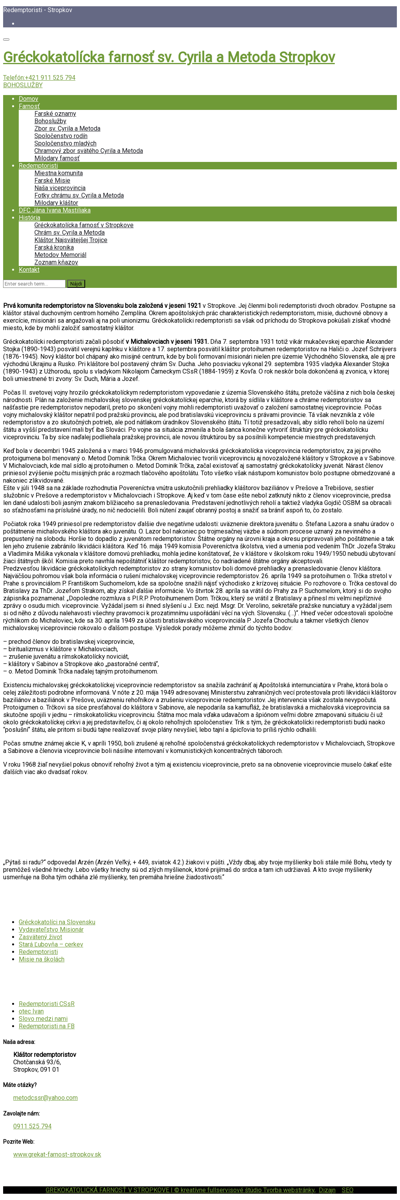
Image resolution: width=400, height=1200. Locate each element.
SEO (348, 1190)
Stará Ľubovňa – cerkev (51, 944)
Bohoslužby (50, 121)
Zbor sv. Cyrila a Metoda (67, 128)
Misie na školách (41, 959)
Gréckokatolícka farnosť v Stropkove (84, 225)
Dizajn (327, 1190)
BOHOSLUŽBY (23, 85)
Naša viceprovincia (60, 188)
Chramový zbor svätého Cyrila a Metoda (88, 150)
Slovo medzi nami (43, 1018)
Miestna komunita (58, 173)
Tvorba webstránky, (289, 1190)
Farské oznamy (55, 113)
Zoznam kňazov (56, 262)
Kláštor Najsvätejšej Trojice (70, 240)
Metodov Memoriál (60, 255)
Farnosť (29, 106)
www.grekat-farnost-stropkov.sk (57, 1154)
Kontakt (29, 269)
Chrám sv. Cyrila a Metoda (69, 232)
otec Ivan (31, 1011)
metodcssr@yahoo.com (45, 1097)
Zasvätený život (40, 937)
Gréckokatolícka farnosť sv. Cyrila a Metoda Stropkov (169, 57)
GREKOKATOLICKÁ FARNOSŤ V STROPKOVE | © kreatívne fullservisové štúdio (154, 1190)
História (29, 217)
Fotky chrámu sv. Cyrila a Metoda (79, 195)
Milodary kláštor (56, 203)
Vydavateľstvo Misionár (51, 929)
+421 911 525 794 (50, 77)
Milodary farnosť (57, 158)
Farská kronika (54, 247)
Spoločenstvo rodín (61, 136)
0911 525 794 (32, 1126)
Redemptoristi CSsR (47, 1004)
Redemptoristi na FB (47, 1026)
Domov (28, 98)
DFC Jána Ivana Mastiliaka (55, 210)
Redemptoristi (38, 165)
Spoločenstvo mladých (65, 143)
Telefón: (39, 77)
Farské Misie (52, 180)
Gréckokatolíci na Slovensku (57, 922)
